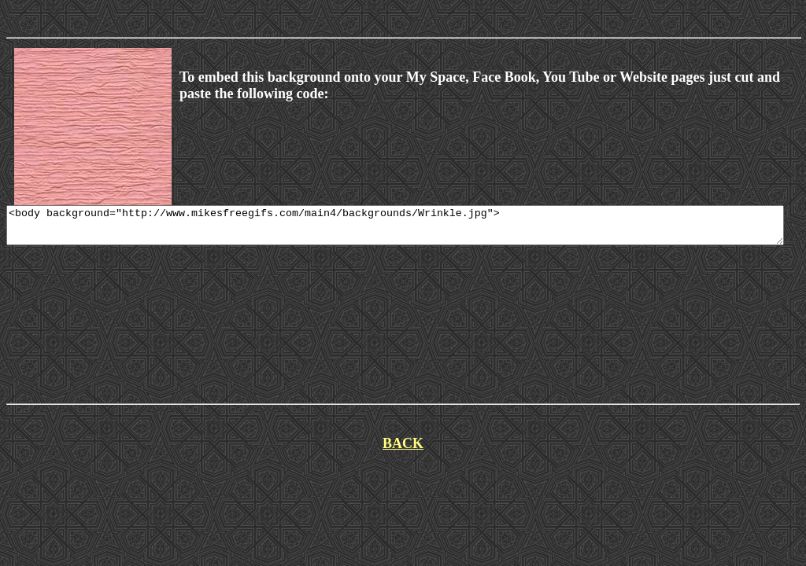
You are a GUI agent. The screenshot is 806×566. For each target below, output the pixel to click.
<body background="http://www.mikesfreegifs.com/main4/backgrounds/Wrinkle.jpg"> (395, 228)
